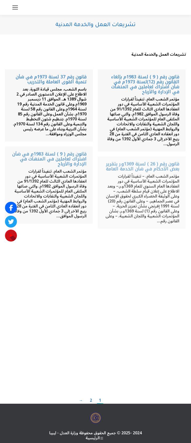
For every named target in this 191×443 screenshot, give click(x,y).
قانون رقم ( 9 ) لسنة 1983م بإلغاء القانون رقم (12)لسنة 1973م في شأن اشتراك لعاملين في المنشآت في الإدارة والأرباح (145, 84)
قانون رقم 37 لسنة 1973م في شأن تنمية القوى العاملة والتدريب (51, 79)
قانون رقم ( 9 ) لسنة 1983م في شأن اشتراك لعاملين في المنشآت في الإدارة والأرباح (49, 159)
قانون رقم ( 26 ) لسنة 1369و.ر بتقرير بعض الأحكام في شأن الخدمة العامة (142, 166)
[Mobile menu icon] (15, 7)
